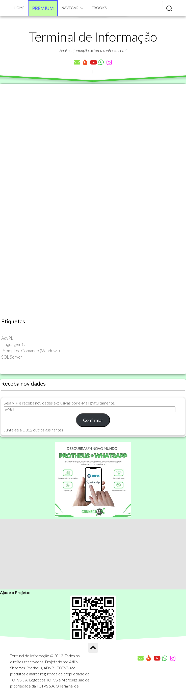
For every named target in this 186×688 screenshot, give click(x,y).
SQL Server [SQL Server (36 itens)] (11, 357)
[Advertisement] (93, 554)
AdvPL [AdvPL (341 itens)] (7, 338)
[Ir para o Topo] (93, 648)
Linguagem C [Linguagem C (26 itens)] (13, 344)
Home (19, 8)
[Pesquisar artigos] (169, 8)
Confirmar (93, 420)
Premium (43, 8)
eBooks (99, 8)
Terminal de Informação (93, 36)
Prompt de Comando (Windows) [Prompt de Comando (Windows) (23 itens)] (30, 350)
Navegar (70, 8)
